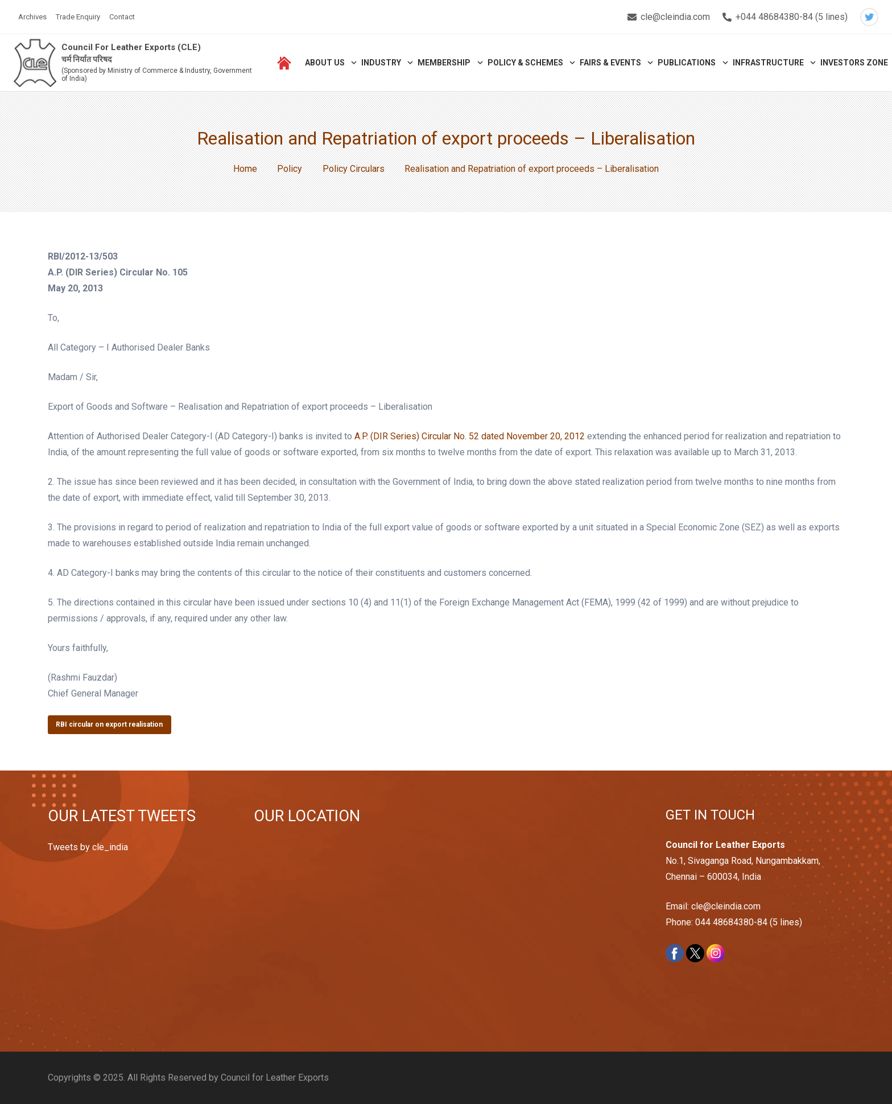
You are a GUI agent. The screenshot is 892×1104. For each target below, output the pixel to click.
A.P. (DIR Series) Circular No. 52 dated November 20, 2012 (469, 436)
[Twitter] (869, 17)
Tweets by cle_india (88, 847)
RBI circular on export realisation (109, 724)
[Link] (35, 63)
